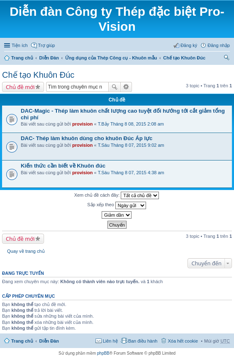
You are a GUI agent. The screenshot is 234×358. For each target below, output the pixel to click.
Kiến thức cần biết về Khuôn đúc (63, 166)
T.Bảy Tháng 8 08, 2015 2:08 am (131, 123)
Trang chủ (22, 57)
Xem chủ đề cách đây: (116, 195)
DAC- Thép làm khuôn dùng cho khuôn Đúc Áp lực (86, 138)
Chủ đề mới (20, 87)
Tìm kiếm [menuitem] (227, 58)
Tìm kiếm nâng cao (126, 87)
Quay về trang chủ (26, 251)
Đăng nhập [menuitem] (218, 45)
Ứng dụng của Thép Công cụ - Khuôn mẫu (111, 57)
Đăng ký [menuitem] (188, 45)
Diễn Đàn (49, 57)
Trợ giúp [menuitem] (46, 45)
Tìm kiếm (114, 87)
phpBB (103, 353)
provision (82, 123)
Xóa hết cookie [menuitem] (183, 340)
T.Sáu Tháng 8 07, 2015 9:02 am (131, 145)
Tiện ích (20, 45)
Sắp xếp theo (116, 205)
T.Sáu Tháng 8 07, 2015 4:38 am (131, 172)
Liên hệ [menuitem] (110, 340)
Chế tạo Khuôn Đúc (184, 57)
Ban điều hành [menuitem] (143, 340)
